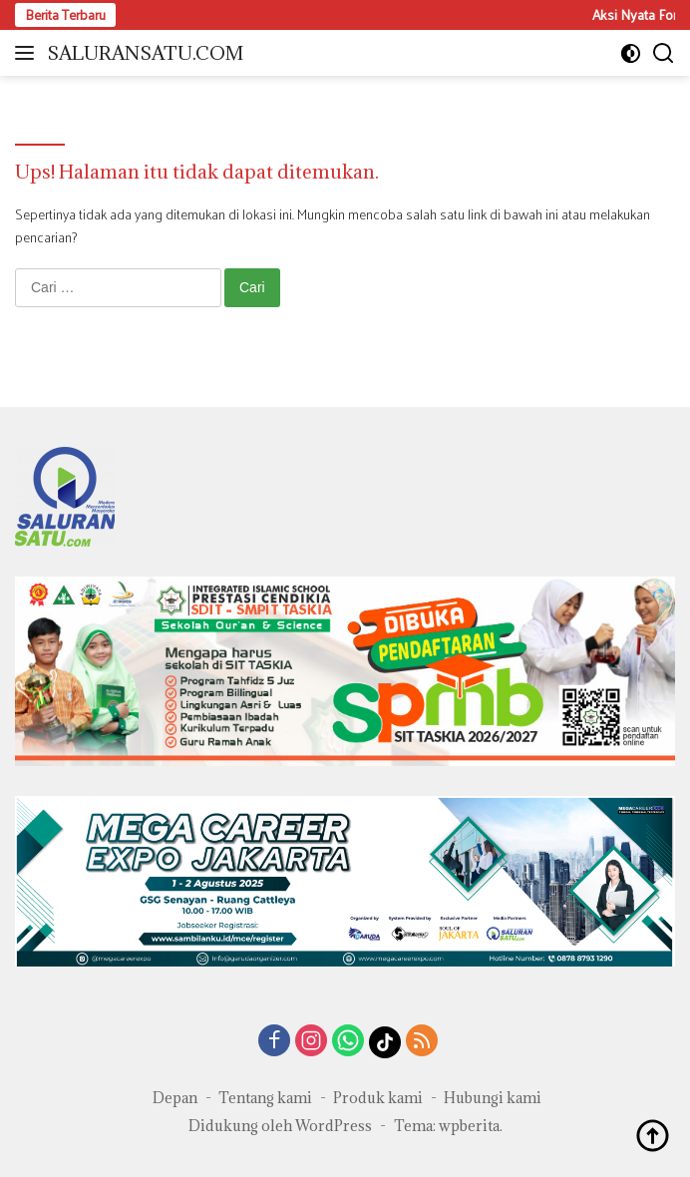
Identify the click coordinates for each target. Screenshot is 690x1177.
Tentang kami (265, 1097)
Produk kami (378, 1097)
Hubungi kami (492, 1097)
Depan (175, 1097)
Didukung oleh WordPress (280, 1125)
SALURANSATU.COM (145, 53)
